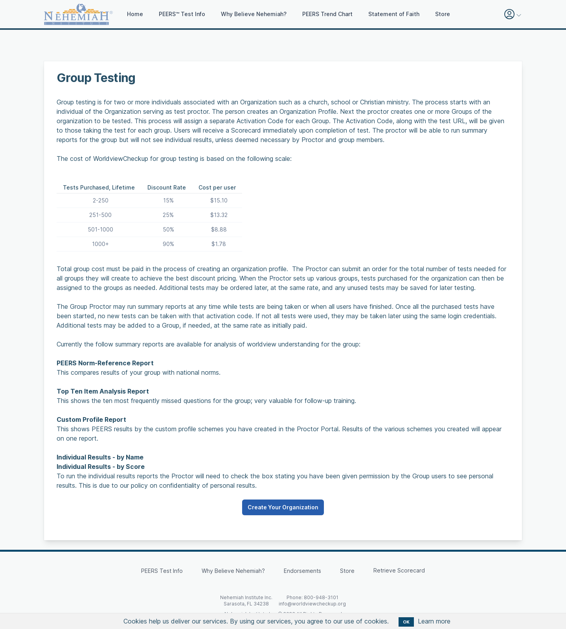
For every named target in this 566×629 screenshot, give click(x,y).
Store (442, 14)
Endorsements (302, 570)
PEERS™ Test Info (182, 14)
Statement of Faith (393, 14)
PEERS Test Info (162, 570)
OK (406, 622)
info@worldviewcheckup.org (312, 604)
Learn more (434, 621)
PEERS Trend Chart (327, 14)
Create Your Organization (283, 507)
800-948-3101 (321, 597)
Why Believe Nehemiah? (254, 14)
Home (135, 14)
